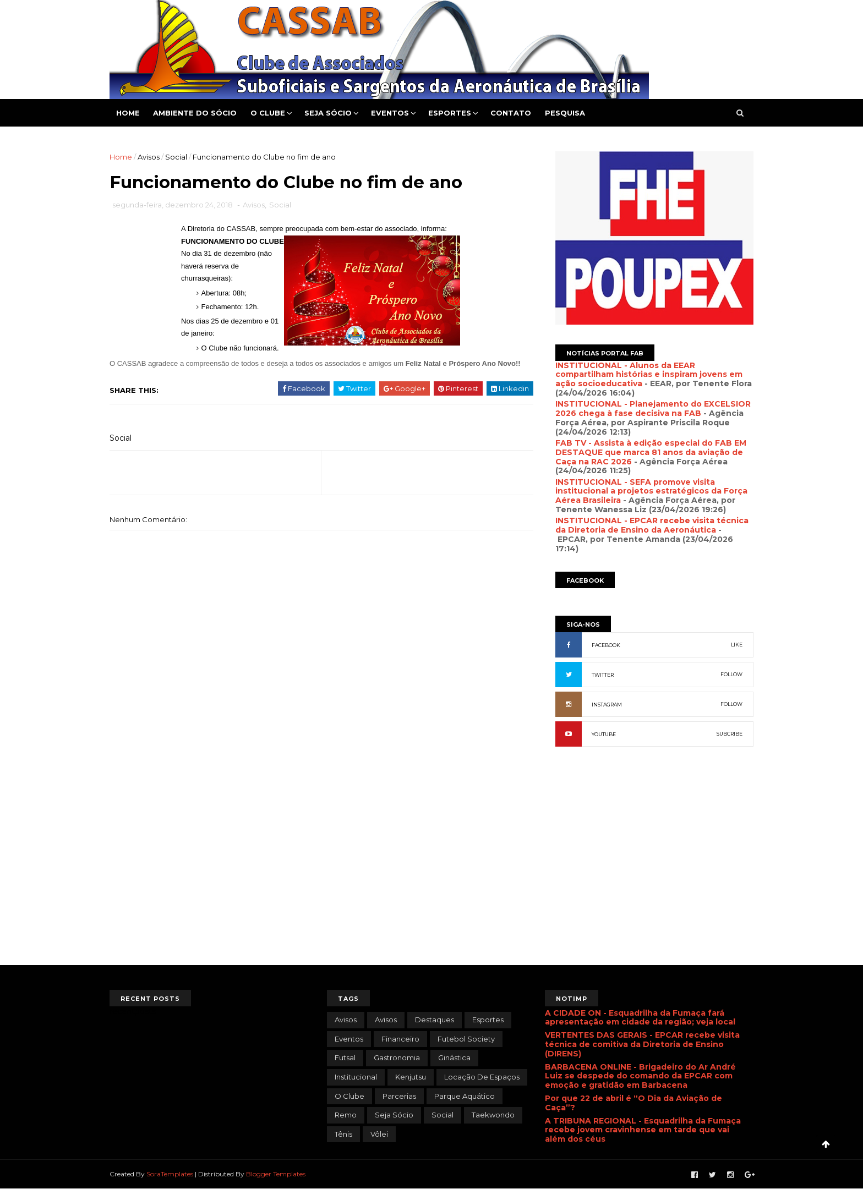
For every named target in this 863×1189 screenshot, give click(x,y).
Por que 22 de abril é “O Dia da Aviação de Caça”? (633, 1103)
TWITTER (603, 675)
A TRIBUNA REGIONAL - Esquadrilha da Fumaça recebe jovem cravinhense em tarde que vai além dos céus (643, 1130)
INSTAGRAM (607, 705)
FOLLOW (731, 674)
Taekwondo (493, 1114)
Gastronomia (397, 1057)
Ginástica (454, 1057)
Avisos (149, 156)
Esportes (449, 112)
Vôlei (379, 1134)
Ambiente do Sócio (195, 112)
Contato (510, 112)
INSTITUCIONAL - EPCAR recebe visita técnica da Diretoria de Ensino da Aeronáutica (652, 525)
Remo (346, 1114)
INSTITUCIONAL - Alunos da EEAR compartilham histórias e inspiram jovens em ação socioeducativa (648, 374)
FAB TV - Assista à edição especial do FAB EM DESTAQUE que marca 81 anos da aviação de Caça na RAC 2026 (650, 452)
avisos (346, 1019)
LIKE (736, 645)
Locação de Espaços (482, 1076)
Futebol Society (466, 1038)
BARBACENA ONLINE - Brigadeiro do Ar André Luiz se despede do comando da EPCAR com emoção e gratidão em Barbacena (640, 1076)
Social (176, 156)
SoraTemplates (169, 1174)
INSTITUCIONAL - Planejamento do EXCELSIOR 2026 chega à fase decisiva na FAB (653, 408)
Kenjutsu (410, 1076)
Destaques (434, 1019)
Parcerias (399, 1096)
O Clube (267, 112)
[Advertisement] (654, 874)
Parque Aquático (464, 1096)
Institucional (356, 1076)
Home (128, 112)
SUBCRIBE (729, 734)
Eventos (390, 112)
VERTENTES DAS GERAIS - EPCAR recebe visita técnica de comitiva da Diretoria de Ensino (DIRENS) (642, 1044)
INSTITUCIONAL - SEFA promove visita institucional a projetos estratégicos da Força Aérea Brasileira (651, 491)
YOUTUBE (604, 734)
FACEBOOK (606, 645)
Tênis (343, 1134)
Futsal (345, 1057)
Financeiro (400, 1038)
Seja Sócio (328, 112)
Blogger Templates (275, 1174)
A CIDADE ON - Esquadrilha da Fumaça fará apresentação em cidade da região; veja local (640, 1017)
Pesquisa (565, 112)
